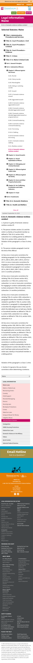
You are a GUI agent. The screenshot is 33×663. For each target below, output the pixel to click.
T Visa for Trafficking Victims (6, 536)
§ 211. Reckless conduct (15, 146)
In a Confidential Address (7, 629)
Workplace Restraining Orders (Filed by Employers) (23, 565)
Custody (5, 393)
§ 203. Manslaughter (14, 83)
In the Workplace (22, 559)
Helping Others (21, 569)
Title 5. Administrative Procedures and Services (14, 36)
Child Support (7, 396)
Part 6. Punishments (12, 197)
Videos (5, 437)
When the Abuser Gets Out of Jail (23, 622)
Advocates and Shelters (6, 634)
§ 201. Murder (12, 76)
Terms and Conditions (16, 492)
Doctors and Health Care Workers (24, 578)
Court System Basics (6, 550)
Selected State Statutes (6, 528)
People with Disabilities (8, 598)
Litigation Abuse (7, 418)
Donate (29, 4)
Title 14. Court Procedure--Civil (16, 41)
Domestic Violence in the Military (12, 434)
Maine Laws (6, 385)
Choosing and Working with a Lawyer (6, 552)
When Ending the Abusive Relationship (7, 622)
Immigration (6, 424)
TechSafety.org (16, 481)
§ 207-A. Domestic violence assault (16, 95)
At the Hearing (20, 550)
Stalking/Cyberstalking (8, 585)
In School (19, 620)
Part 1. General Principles (14, 63)
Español (14, 13)
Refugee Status (4, 540)
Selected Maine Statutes (10, 420)
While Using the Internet (22, 627)
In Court (19, 616)
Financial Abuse (6, 571)
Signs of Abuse (6, 562)
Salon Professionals (23, 581)
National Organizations (22, 636)
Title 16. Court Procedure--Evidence (15, 51)
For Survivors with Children (7, 627)
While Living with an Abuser (7, 619)
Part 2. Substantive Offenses (15, 67)
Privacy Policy (16, 490)
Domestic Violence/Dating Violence (9, 574)
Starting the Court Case (22, 546)
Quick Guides (7, 440)
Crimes (5, 410)
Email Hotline (21, 13)
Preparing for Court (21, 519)
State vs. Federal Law (9, 388)
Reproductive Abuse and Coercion (8, 582)
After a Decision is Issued (23, 552)
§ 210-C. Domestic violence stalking (16, 142)
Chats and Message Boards (23, 638)
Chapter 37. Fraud (13, 193)
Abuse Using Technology (8, 564)
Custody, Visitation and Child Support (22, 515)
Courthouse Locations (6, 638)
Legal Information (9, 382)
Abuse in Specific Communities (6, 590)
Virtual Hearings (5, 546)
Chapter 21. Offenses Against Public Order (17, 170)
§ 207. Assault (12, 91)
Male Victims (5, 610)
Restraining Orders (8, 391)
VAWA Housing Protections (11, 427)
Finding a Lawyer (5, 636)
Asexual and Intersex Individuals (7, 604)
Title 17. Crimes (10, 56)
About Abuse (6, 556)
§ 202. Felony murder (14, 79)
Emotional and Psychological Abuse (7, 569)
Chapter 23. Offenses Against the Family (17, 176)
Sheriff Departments (22, 634)
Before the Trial (20, 548)
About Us (20, 4)
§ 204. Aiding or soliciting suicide (15, 87)
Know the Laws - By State (7, 504)
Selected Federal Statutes (10, 443)
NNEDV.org (16, 480)
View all (15, 210)
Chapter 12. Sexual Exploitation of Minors (15, 159)
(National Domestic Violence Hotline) (21, 483)
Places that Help (6, 632)
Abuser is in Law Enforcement (6, 607)
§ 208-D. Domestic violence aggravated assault (16, 104)
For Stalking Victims (6, 625)
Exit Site (28, 13)
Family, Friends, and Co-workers (24, 571)
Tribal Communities (7, 600)
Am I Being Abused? (7, 559)
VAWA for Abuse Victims (6, 532)
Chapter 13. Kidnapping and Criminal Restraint (16, 165)
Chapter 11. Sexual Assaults (16, 155)
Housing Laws (7, 404)
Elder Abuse (5, 593)
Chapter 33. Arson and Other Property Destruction (16, 181)
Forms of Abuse (6, 566)
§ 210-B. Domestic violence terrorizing (16, 137)
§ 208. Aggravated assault (15, 100)
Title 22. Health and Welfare (15, 205)
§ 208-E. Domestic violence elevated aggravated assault (16, 109)
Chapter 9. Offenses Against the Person (16, 71)
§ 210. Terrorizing (13, 129)
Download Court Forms (6, 548)
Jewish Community (7, 594)
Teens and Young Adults (8, 602)
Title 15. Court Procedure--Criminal (15, 46)
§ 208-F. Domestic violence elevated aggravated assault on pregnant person (17, 115)
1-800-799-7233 (6, 483)
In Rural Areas (20, 618)
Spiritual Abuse (6, 587)
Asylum (3, 539)
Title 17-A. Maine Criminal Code (16, 60)
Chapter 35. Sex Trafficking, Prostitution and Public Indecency (16, 187)
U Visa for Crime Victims (7, 533)
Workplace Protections (9, 407)
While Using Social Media (23, 625)
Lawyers (20, 576)
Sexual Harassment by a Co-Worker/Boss (24, 561)
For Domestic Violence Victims (6, 617)
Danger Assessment (7, 560)
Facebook (15, 494)
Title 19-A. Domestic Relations (16, 201)
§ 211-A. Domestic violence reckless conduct (16, 150)
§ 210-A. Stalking (13, 132)
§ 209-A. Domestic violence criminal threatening (16, 125)
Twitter (18, 494)
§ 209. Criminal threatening (16, 120)
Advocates (20, 574)
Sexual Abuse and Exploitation (7, 579)
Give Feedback (16, 488)
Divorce (5, 401)
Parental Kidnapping (9, 399)
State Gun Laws (7, 412)
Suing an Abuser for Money (11, 415)
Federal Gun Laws (8, 430)
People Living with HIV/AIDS (9, 596)
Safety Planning (6, 614)
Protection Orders (21, 521)
